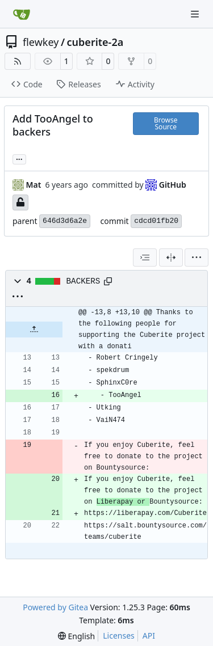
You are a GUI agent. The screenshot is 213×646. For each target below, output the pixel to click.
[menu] (196, 257)
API (149, 635)
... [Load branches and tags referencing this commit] (19, 158)
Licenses (119, 635)
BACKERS (83, 281)
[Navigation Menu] (196, 14)
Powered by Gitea (55, 607)
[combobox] (145, 257)
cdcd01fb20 (156, 221)
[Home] (21, 14)
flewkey (41, 42)
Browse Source (165, 123)
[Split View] (171, 257)
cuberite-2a (95, 42)
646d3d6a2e (65, 221)
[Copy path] (108, 281)
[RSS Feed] (18, 61)
